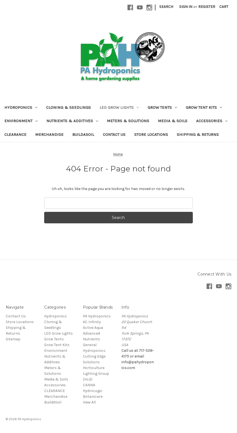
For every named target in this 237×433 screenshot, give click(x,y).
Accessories (211, 120)
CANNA (89, 385)
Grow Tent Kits (204, 107)
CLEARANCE (15, 134)
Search (166, 6)
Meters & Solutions (128, 120)
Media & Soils (172, 120)
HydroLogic (93, 390)
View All (89, 402)
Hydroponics (20, 107)
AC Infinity (92, 322)
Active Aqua (93, 327)
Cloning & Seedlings (68, 107)
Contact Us (114, 134)
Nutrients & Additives (72, 120)
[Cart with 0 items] (223, 6)
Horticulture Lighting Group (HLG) (96, 373)
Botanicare (93, 396)
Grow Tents (162, 107)
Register (206, 6)
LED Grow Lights (119, 107)
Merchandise (49, 134)
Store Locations (151, 134)
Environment (21, 120)
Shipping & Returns (198, 134)
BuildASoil (83, 134)
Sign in (185, 6)
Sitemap (13, 339)
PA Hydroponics (97, 316)
